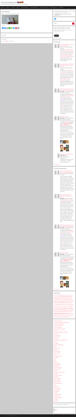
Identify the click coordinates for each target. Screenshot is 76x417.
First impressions (57, 348)
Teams (13, 7)
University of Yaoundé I (64, 73)
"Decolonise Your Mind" (58, 320)
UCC (69, 106)
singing (72, 310)
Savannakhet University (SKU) (59, 372)
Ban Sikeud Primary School (62, 298)
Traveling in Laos (57, 396)
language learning (62, 304)
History (55, 354)
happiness (66, 302)
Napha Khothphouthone (15, 13)
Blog (18, 7)
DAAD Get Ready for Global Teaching (61, 340)
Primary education (25, 7)
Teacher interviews (57, 380)
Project (3, 7)
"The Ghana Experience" (58, 325)
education (63, 299)
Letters (55, 360)
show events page (56, 164)
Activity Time (64, 295)
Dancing (55, 341)
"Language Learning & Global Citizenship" (61, 322)
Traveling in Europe (57, 394)
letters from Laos (67, 309)
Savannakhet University (69, 49)
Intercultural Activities (58, 356)
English (55, 346)
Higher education (54, 7)
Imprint (56, 410)
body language (69, 298)
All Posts (55, 330)
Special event (56, 376)
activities (60, 295)
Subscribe (56, 35)
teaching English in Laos (62, 314)
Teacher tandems (57, 381)
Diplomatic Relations (59, 299)
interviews (55, 304)
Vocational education (44, 7)
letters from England (61, 309)
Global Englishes (57, 351)
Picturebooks (56, 365)
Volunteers (56, 399)
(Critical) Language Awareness (59, 328)
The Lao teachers (57, 389)
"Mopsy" (55, 295)
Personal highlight (57, 364)
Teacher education (57, 378)
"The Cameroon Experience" (59, 324)
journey (58, 304)
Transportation (56, 391)
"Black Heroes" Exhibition (64, 116)
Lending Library (56, 309)
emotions (67, 299)
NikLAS (67, 122)
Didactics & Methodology (58, 344)
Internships (56, 357)
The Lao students (57, 388)
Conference (56, 333)
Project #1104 (62, 99)
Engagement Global (70, 95)
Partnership (56, 362)
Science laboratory (68, 310)
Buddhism (55, 299)
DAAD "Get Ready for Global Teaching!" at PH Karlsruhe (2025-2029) (66, 196)
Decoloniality (56, 343)
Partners (8, 7)
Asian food (67, 295)
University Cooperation (58, 397)
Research (61, 7)
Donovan (12, 415)
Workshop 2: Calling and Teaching (66, 154)
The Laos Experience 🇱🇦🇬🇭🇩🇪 (12, 2)
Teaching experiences (58, 383)
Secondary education (34, 7)
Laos (71, 308)
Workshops (56, 400)
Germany (55, 349)
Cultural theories (57, 336)
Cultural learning (57, 335)
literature (71, 309)
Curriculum (56, 338)
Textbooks (56, 386)
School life (56, 373)
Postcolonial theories (58, 367)
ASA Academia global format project (60, 332)
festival (59, 302)
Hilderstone (70, 302)
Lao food (66, 304)
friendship (62, 302)
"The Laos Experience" (58, 327)
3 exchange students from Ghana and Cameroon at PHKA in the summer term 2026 (67, 65)
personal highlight (63, 310)
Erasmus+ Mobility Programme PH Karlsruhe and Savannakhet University (64, 301)
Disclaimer (56, 409)
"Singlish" (57, 295)
